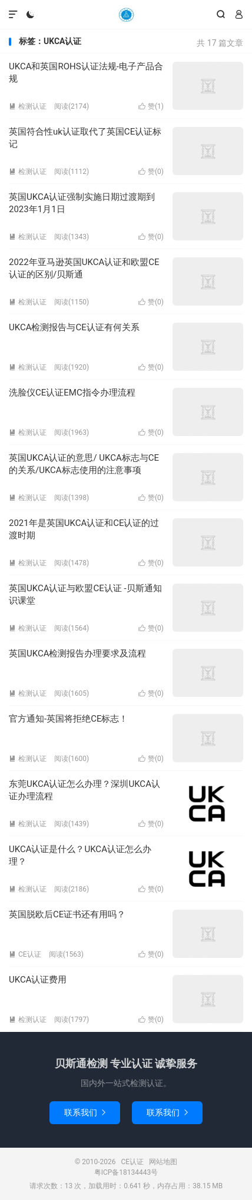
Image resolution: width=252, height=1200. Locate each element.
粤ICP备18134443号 (126, 1172)
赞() (151, 106)
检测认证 (28, 106)
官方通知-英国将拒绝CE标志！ (68, 718)
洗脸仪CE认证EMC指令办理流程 (72, 392)
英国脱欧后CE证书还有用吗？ (67, 914)
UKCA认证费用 (38, 979)
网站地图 (163, 1162)
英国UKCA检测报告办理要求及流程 (77, 653)
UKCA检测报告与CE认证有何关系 (74, 327)
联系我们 (84, 1112)
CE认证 (126, 15)
